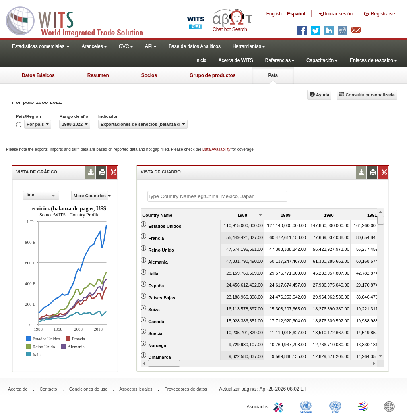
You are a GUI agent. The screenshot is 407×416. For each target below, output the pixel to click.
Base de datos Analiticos (195, 46)
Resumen (98, 75)
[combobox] (41, 195)
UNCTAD (308, 406)
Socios (149, 75)
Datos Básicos (38, 75)
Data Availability (216, 149)
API (151, 46)
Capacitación (322, 60)
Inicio (200, 60)
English (274, 14)
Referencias (280, 60)
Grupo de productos (212, 75)
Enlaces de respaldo (373, 60)
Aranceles (94, 46)
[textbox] (217, 196)
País (273, 75)
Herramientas (249, 46)
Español (296, 14)
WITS (79, 20)
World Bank (391, 406)
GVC (126, 46)
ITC (280, 406)
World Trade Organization (363, 406)
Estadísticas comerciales (41, 46)
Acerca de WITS (235, 60)
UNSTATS (335, 406)
